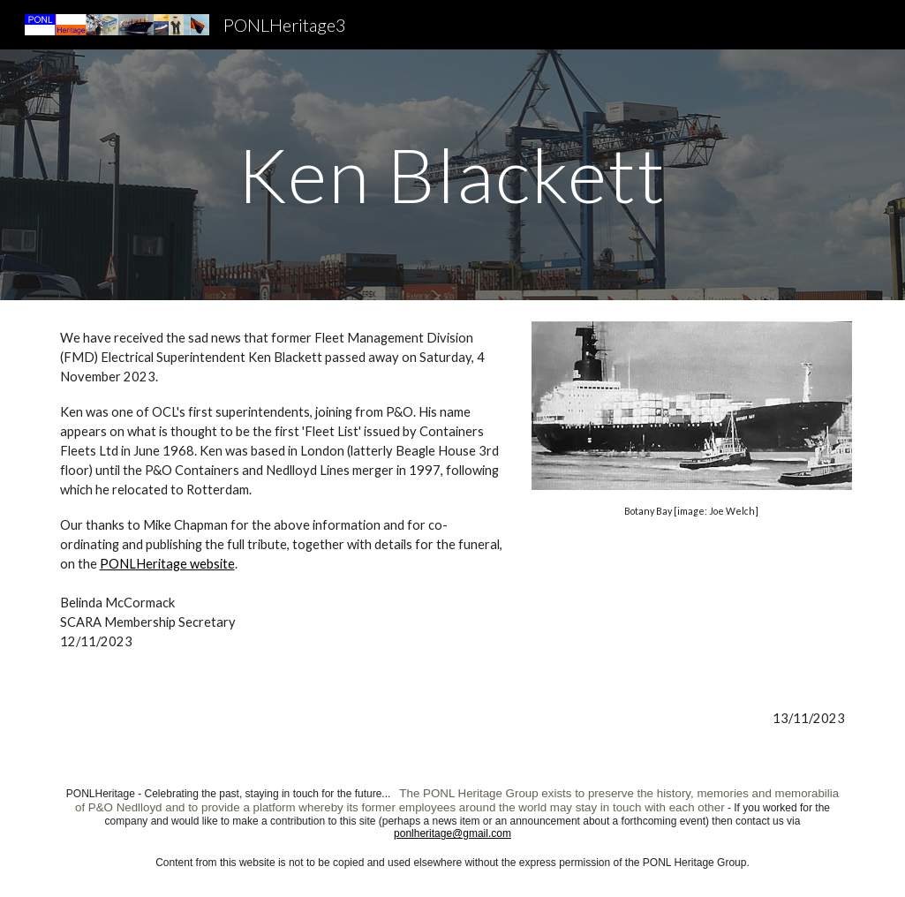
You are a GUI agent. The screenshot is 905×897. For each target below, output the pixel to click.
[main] (452, 174)
